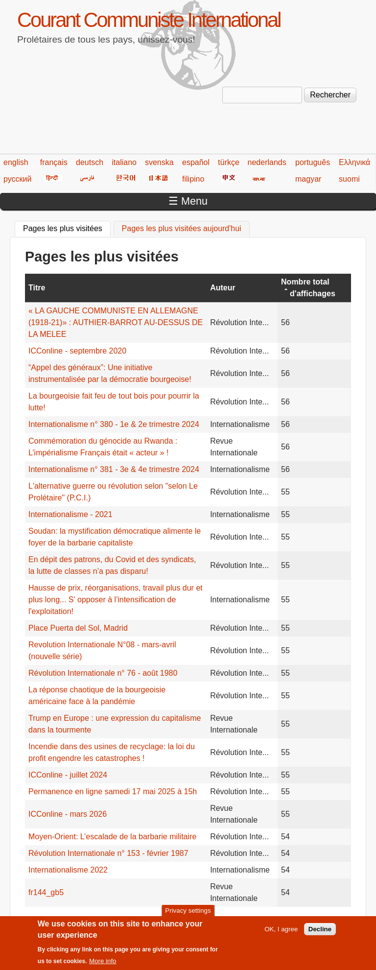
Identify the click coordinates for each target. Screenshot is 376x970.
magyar (308, 179)
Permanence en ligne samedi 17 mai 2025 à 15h (112, 791)
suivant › (318, 920)
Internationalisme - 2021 (70, 514)
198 (241, 920)
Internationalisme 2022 (68, 870)
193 (146, 920)
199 (260, 920)
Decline (319, 933)
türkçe (228, 162)
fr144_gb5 (46, 892)
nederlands (267, 162)
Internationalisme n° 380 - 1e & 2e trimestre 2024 (113, 424)
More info (103, 966)
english (15, 162)
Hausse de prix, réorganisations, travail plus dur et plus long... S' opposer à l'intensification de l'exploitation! (115, 599)
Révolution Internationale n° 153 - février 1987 (108, 853)
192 (128, 920)
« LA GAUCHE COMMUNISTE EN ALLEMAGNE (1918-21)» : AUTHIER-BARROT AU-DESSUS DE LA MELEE (115, 322)
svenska (159, 162)
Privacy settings (188, 915)
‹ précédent (84, 920)
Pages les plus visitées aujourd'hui (181, 228)
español (196, 162)
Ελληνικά (354, 162)
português (312, 162)
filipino (193, 179)
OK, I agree (281, 933)
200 (279, 920)
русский (17, 179)
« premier (41, 920)
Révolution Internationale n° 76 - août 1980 (102, 673)
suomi (349, 179)
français (54, 162)
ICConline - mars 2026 (67, 814)
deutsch (89, 162)
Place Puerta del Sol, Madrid (78, 628)
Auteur (222, 288)
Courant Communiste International (148, 19)
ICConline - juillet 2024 (67, 775)
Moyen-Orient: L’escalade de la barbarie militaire (112, 836)
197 (222, 920)
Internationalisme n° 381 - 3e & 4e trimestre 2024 (113, 469)
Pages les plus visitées (67, 227)
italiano (124, 162)
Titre (36, 288)
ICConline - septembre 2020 (77, 351)
